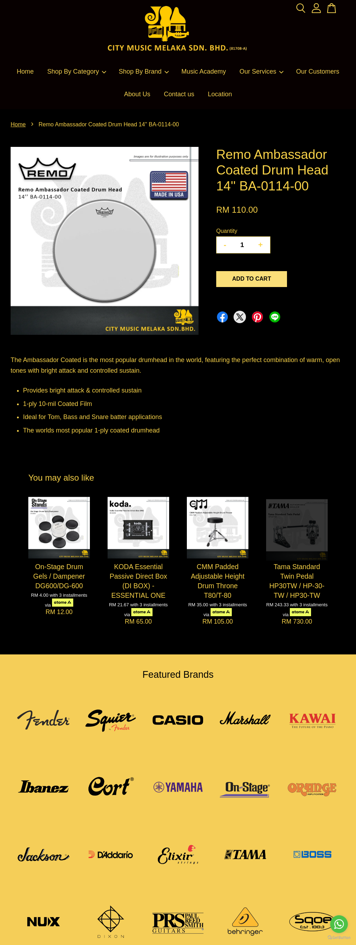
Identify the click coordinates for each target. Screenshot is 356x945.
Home (25, 71)
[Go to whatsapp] (339, 924)
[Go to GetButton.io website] (339, 937)
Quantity (226, 231)
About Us (137, 94)
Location (220, 94)
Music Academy (203, 71)
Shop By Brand (144, 71)
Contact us (179, 94)
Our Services (262, 71)
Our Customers (317, 71)
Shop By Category (77, 71)
